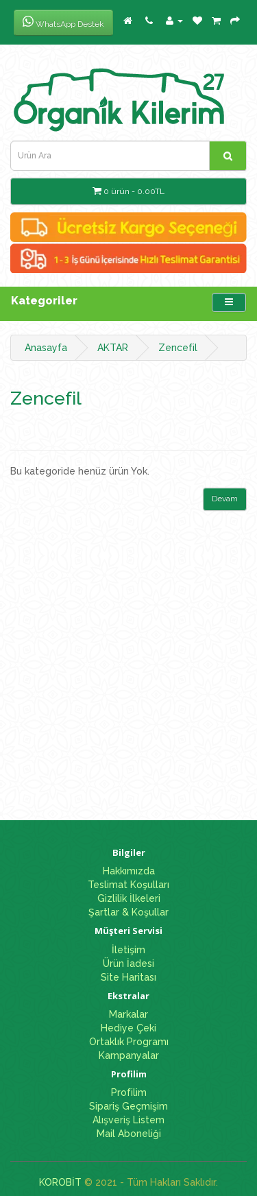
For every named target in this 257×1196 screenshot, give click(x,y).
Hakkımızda (129, 870)
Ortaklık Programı (129, 1041)
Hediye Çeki (128, 1027)
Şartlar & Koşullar (128, 912)
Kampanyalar (129, 1055)
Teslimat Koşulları (128, 884)
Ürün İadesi (128, 963)
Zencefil (177, 347)
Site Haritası (128, 977)
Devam (225, 498)
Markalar (128, 1014)
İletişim (128, 949)
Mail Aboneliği (129, 1133)
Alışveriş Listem (128, 1119)
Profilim (129, 1092)
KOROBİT (60, 1182)
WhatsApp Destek (63, 22)
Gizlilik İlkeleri (128, 898)
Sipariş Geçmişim (128, 1106)
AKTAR (112, 347)
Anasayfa (46, 347)
